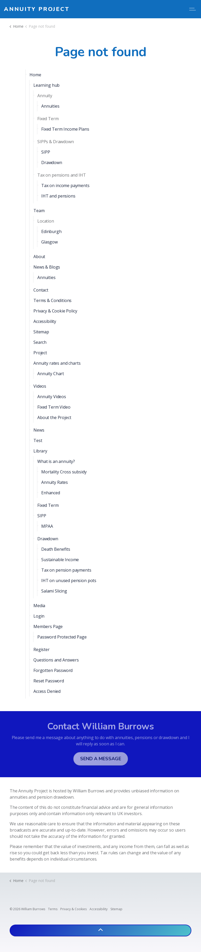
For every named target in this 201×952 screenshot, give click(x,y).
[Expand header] (193, 9)
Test (37, 440)
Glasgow (49, 242)
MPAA (47, 526)
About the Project (54, 417)
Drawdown (51, 162)
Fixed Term (48, 505)
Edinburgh (51, 231)
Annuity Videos (51, 396)
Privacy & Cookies (73, 909)
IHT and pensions (58, 196)
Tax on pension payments (66, 570)
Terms (52, 909)
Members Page (48, 626)
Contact (40, 290)
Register (41, 649)
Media (39, 605)
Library (40, 451)
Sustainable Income (60, 559)
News (38, 430)
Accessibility (44, 321)
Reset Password (48, 681)
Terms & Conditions (52, 300)
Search (39, 342)
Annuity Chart (50, 373)
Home (35, 75)
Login (38, 616)
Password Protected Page (62, 637)
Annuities (50, 106)
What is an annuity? (56, 461)
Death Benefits (55, 549)
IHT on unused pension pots (68, 580)
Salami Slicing (54, 591)
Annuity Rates (54, 482)
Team (38, 210)
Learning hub (46, 85)
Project (40, 353)
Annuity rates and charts (56, 363)
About (39, 256)
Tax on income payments (65, 185)
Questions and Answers (56, 660)
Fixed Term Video (53, 407)
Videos (39, 386)
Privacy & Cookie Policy (55, 311)
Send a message (100, 759)
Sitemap (41, 332)
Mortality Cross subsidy (64, 472)
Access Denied (47, 691)
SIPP (45, 152)
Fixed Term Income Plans (65, 129)
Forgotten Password (53, 670)
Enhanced (50, 493)
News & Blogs (46, 267)
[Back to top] (100, 930)
